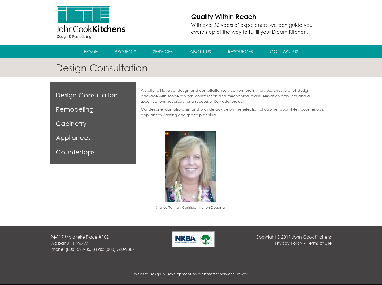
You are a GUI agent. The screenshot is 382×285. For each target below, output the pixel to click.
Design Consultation (87, 95)
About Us (200, 51)
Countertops (75, 152)
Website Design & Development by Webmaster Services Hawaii (191, 273)
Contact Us (284, 51)
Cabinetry (71, 123)
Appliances (73, 137)
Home (91, 51)
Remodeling (75, 109)
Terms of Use (319, 243)
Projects (125, 51)
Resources (240, 51)
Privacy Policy (288, 243)
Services (163, 51)
